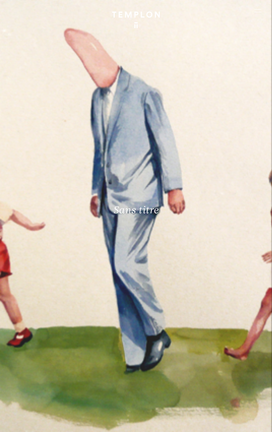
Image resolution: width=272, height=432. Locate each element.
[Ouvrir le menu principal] (257, 10)
